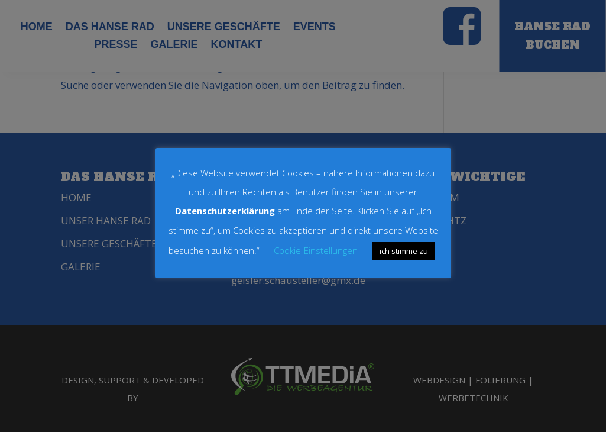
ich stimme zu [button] (404, 251)
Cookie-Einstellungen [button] (316, 250)
